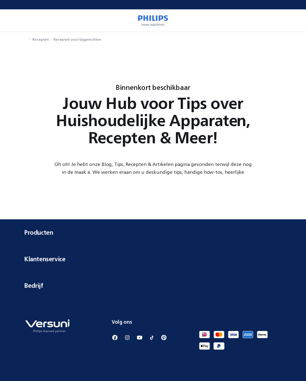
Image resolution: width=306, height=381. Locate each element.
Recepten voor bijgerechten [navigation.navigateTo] (77, 39)
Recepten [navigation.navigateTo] (41, 39)
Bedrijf (153, 285)
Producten (153, 232)
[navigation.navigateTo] (26, 39)
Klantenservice (153, 259)
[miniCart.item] (292, 20)
